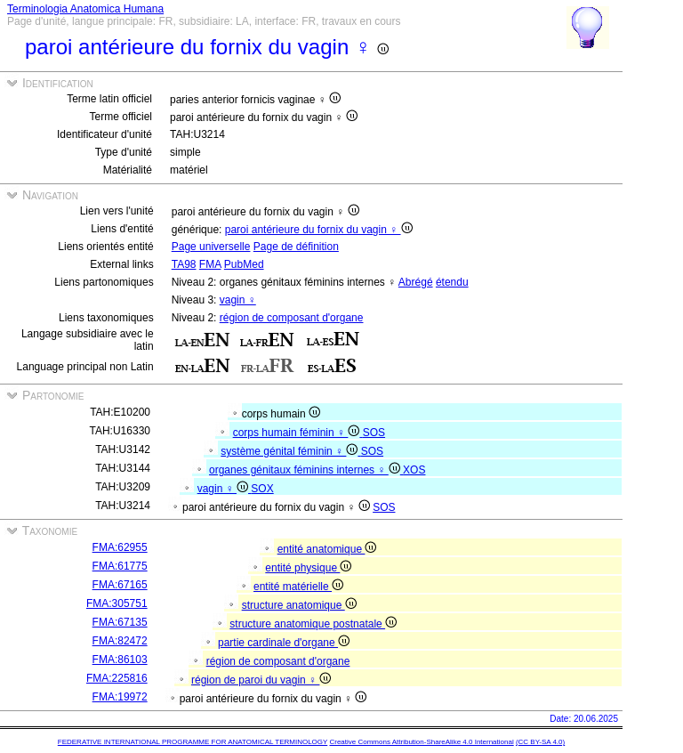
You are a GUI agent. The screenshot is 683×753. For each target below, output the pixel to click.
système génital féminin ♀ (290, 451)
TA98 (184, 264)
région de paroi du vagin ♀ (261, 680)
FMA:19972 (120, 697)
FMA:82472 (120, 641)
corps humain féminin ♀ (298, 432)
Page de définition (296, 246)
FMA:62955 (120, 547)
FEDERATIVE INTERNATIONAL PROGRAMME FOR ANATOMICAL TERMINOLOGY (192, 742)
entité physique (308, 568)
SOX (262, 488)
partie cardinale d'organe (284, 642)
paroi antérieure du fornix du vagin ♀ (319, 229)
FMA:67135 (120, 622)
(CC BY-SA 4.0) (540, 742)
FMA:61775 (120, 566)
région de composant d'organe (292, 318)
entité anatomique (327, 549)
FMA (210, 264)
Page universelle (211, 246)
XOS (414, 470)
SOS (374, 432)
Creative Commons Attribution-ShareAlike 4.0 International (421, 742)
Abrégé (415, 282)
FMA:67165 (120, 585)
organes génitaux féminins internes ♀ (306, 470)
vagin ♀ (238, 300)
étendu (452, 282)
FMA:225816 (117, 678)
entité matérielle (298, 586)
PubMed (244, 264)
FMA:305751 (117, 603)
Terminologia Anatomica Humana (85, 9)
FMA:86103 (120, 659)
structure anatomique (299, 605)
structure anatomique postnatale (313, 624)
